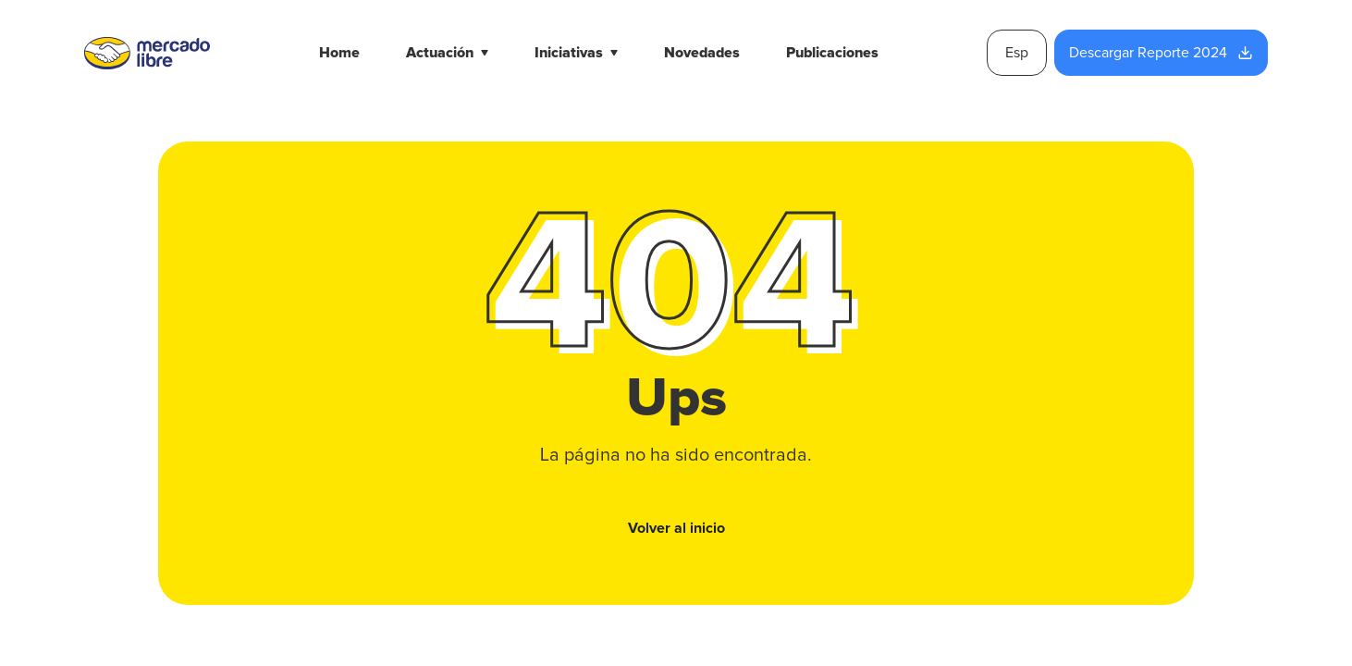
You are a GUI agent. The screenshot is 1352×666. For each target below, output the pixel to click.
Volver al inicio (676, 528)
